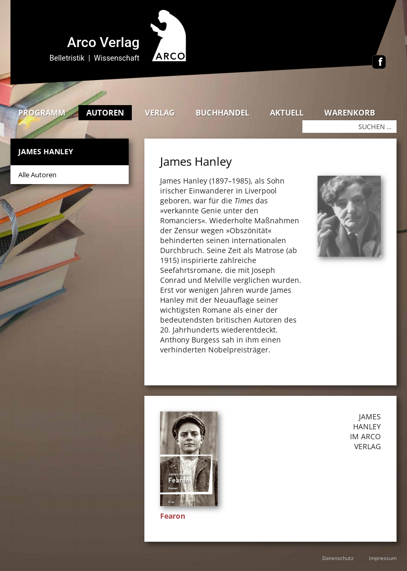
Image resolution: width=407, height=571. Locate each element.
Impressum (383, 558)
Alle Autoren (37, 174)
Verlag (160, 112)
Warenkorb (349, 112)
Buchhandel (222, 112)
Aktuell (286, 112)
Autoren (105, 112)
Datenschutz (338, 558)
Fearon (172, 516)
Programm (41, 112)
